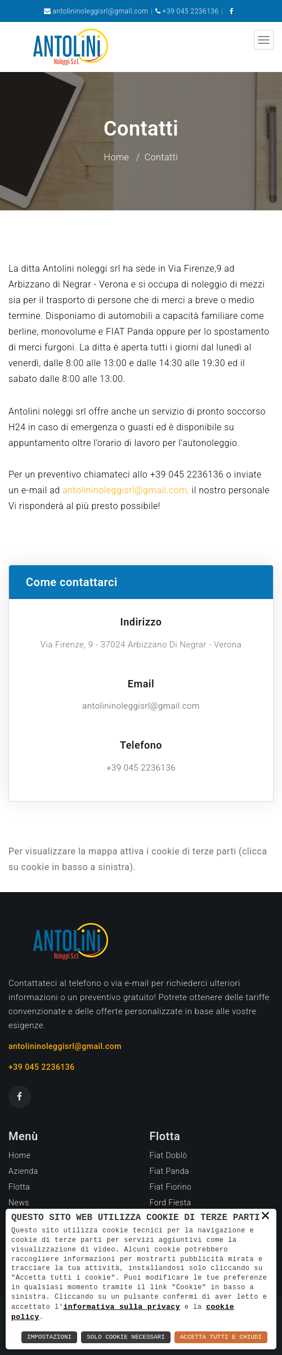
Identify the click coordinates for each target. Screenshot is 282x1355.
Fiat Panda (169, 1171)
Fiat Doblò (168, 1155)
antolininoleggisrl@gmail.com (101, 11)
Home (116, 157)
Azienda (23, 1171)
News (18, 1202)
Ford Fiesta (170, 1202)
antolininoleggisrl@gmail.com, (125, 490)
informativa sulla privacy (121, 1306)
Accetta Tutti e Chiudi (221, 1337)
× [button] (266, 1216)
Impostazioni (49, 1337)
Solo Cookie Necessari (126, 1337)
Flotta (19, 1186)
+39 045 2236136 (191, 11)
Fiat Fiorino (171, 1186)
